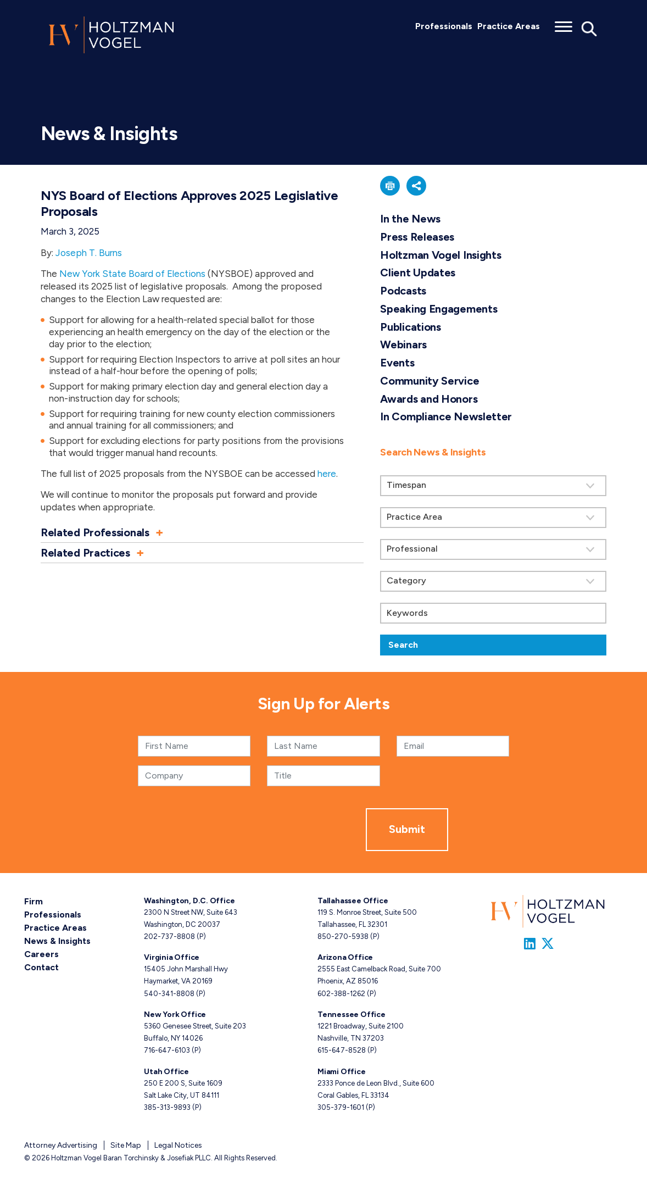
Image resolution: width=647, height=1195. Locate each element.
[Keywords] (493, 613)
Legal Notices (178, 1145)
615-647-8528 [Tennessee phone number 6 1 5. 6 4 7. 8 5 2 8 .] (341, 1050)
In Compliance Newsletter (446, 416)
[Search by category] (493, 581)
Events (397, 362)
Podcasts (403, 290)
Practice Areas (508, 26)
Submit (407, 829)
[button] (202, 533)
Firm (33, 901)
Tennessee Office (351, 1014)
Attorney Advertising (60, 1145)
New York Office (175, 1014)
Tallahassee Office (352, 900)
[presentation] (282, 829)
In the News (410, 218)
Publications (410, 327)
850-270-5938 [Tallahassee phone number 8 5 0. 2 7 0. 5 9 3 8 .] (343, 936)
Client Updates (417, 272)
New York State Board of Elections (132, 273)
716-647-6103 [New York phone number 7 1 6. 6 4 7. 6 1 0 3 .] (167, 1050)
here (326, 473)
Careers (41, 954)
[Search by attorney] (493, 549)
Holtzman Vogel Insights (440, 255)
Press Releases (417, 236)
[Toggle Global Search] (589, 28)
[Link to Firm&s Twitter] (547, 944)
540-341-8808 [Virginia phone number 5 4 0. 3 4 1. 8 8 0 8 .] (169, 994)
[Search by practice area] (493, 517)
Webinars (403, 344)
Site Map (125, 1145)
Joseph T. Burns (88, 252)
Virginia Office (171, 957)
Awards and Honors (428, 398)
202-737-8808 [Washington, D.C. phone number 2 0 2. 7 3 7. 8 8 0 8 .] (169, 936)
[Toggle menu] (563, 23)
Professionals (443, 26)
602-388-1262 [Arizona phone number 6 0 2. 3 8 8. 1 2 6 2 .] (341, 994)
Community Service (429, 380)
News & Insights (57, 941)
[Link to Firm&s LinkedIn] (530, 944)
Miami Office (341, 1071)
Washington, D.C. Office (189, 900)
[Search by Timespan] (493, 485)
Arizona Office (345, 957)
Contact (41, 967)
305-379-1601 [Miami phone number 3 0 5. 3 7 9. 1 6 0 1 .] (340, 1107)
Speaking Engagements (438, 308)
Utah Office (166, 1071)
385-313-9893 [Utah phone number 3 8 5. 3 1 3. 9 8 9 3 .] (167, 1107)
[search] (493, 545)
